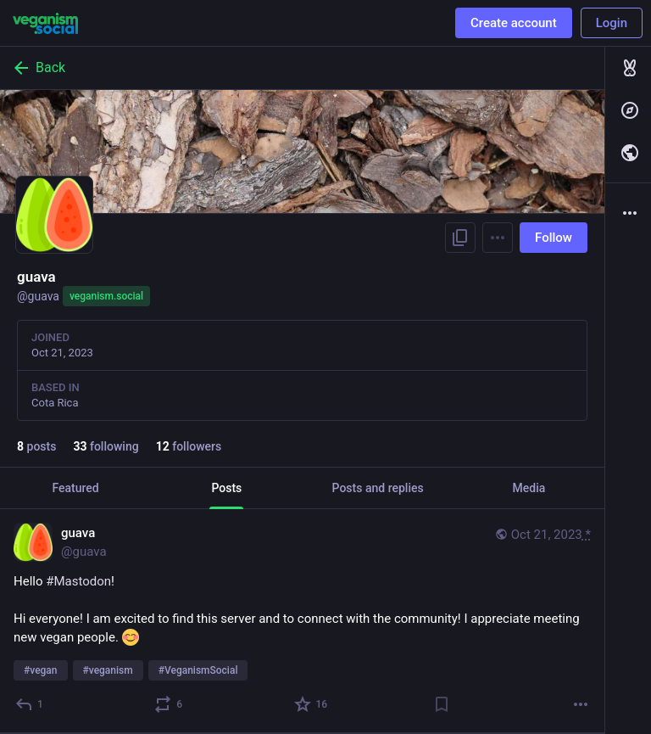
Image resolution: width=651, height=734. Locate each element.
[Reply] (30, 704)
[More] (580, 704)
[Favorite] (311, 704)
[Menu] (497, 237)
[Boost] (169, 704)
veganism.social (106, 296)
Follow (553, 237)
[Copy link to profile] (460, 237)
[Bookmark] (441, 704)
